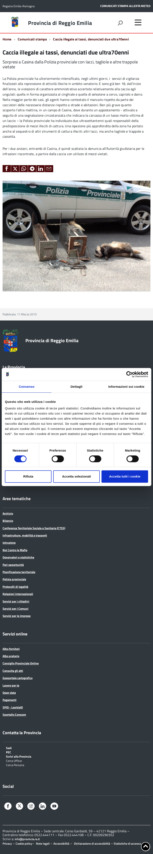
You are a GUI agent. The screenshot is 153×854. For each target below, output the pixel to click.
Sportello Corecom (14, 714)
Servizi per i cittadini (16, 601)
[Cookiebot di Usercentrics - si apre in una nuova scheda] (129, 374)
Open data (9, 692)
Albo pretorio (11, 656)
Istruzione (9, 542)
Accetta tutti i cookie (124, 476)
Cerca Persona (15, 765)
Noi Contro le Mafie (15, 550)
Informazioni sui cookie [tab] (126, 386)
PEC (8, 752)
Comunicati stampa (32, 39)
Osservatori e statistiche (18, 557)
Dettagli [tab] (76, 386)
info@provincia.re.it (27, 839)
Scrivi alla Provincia (18, 756)
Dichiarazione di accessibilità (92, 843)
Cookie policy (24, 843)
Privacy (7, 843)
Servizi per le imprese (17, 616)
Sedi (9, 748)
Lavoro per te (11, 685)
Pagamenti (9, 700)
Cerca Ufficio (14, 760)
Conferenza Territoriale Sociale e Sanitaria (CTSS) (34, 528)
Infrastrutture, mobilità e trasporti (25, 535)
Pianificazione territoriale (19, 572)
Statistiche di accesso (127, 843)
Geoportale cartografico (17, 678)
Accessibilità (61, 843)
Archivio (8, 513)
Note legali (43, 843)
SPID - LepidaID (13, 707)
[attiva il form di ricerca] (120, 23)
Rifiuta (28, 476)
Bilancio (8, 520)
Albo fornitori (11, 649)
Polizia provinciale (14, 579)
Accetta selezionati (76, 476)
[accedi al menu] (138, 22)
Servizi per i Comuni (15, 608)
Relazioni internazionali (18, 594)
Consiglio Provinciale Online (21, 663)
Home (7, 39)
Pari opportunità (13, 564)
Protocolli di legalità (15, 586)
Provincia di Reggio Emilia (60, 23)
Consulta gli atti (13, 670)
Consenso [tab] (26, 386)
